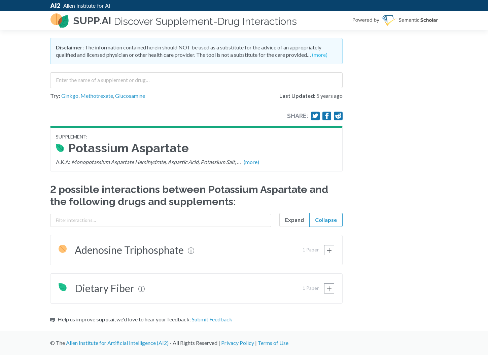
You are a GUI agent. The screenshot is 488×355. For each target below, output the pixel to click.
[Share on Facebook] (327, 116)
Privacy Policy (237, 343)
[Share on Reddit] (338, 116)
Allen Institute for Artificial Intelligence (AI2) (117, 343)
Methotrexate (96, 95)
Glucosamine (130, 95)
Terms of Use (273, 343)
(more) (319, 54)
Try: (55, 95)
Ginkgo (69, 95)
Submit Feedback (212, 319)
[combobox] (196, 77)
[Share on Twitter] (315, 116)
